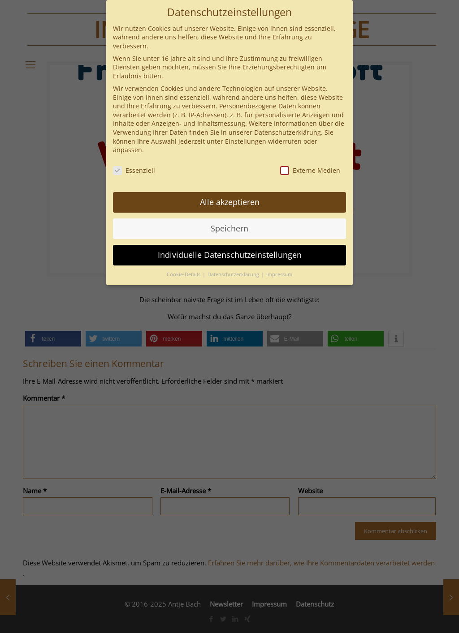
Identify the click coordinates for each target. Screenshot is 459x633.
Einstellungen (245, 141)
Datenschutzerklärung (287, 132)
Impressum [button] (279, 274)
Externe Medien (310, 170)
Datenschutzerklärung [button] (234, 274)
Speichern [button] (229, 228)
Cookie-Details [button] (184, 274)
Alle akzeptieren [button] (230, 202)
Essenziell (134, 170)
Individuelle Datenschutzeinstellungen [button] (230, 254)
